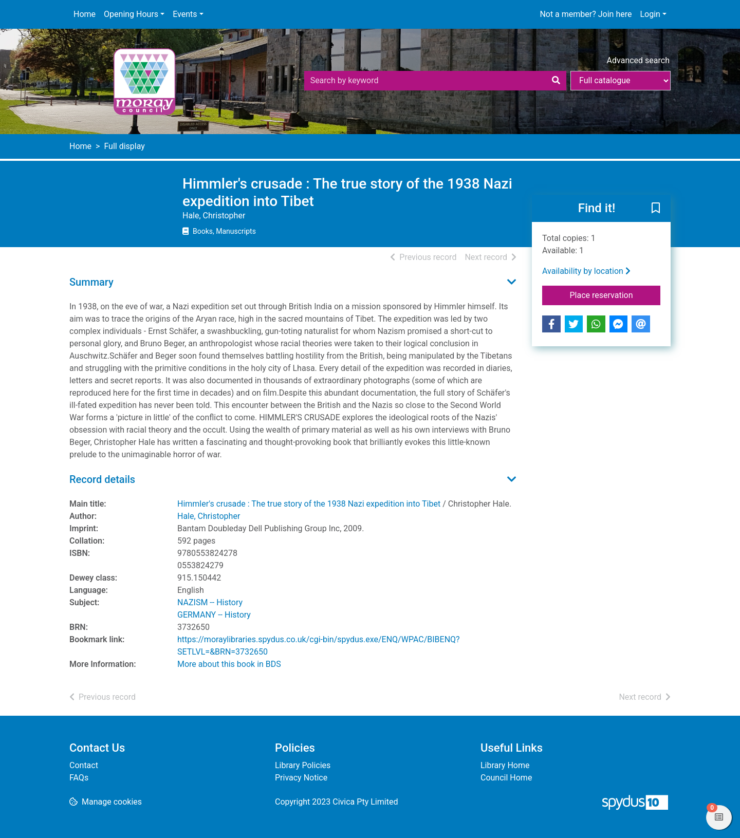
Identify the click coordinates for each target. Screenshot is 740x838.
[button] (655, 209)
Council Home (506, 778)
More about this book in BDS (229, 664)
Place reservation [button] (615, 294)
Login (650, 14)
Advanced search (638, 60)
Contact (83, 765)
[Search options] (620, 80)
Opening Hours (131, 14)
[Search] (556, 80)
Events (185, 14)
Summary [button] (91, 282)
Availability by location (586, 271)
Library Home (504, 765)
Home (84, 14)
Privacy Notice (301, 778)
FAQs (78, 778)
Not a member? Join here (586, 14)
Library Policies (302, 765)
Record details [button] (102, 479)
